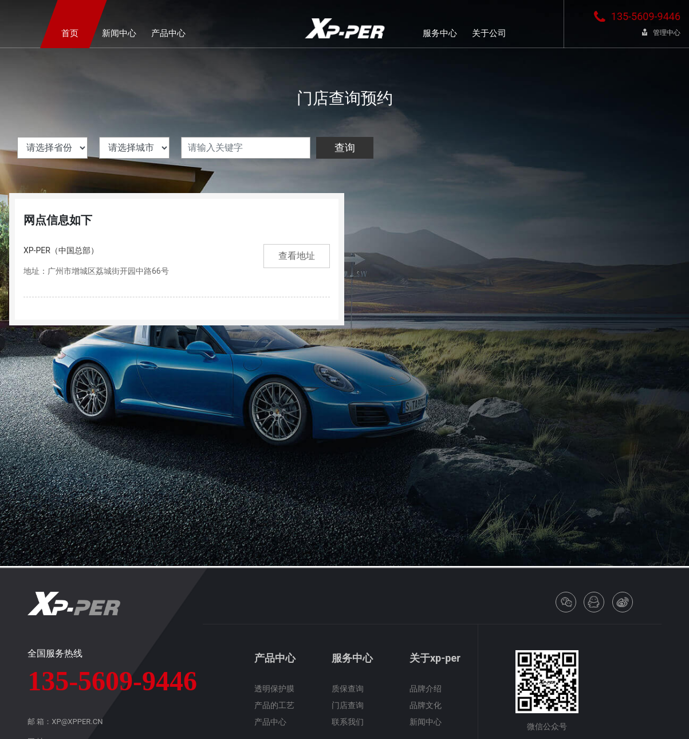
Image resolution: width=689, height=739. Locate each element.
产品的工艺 (274, 705)
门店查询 (348, 705)
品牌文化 (426, 705)
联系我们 (348, 721)
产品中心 (270, 721)
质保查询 (348, 688)
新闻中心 (426, 721)
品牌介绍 (426, 688)
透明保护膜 (274, 688)
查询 (344, 147)
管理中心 (661, 33)
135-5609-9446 (637, 16)
